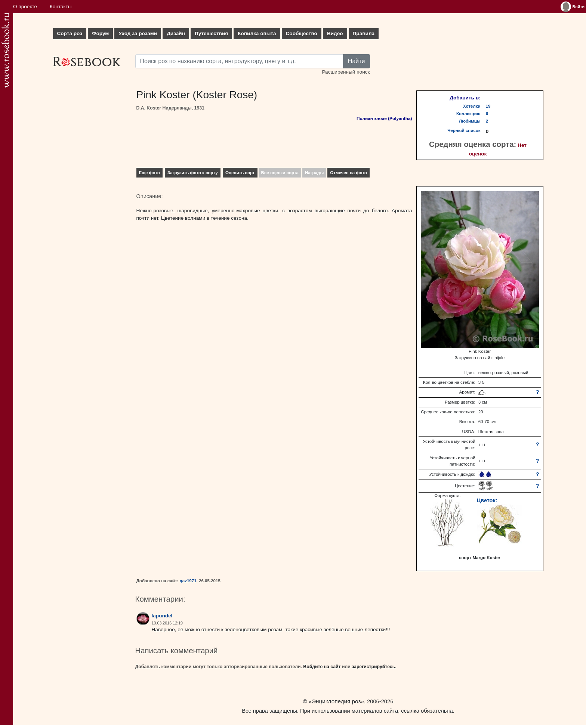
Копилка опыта (257, 33)
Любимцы (470, 121)
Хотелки (472, 106)
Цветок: (487, 500)
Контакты (61, 6)
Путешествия (211, 33)
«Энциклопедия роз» (336, 701)
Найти (356, 61)
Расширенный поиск (346, 72)
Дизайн (176, 33)
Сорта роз (69, 33)
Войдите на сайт (321, 666)
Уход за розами (137, 33)
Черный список (463, 130)
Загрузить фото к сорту (192, 172)
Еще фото (149, 172)
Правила (364, 33)
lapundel (162, 615)
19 (488, 106)
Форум (100, 33)
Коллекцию (468, 113)
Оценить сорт (240, 172)
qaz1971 (188, 581)
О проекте (25, 6)
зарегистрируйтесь (373, 666)
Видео (335, 33)
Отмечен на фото (348, 172)
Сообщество (301, 33)
